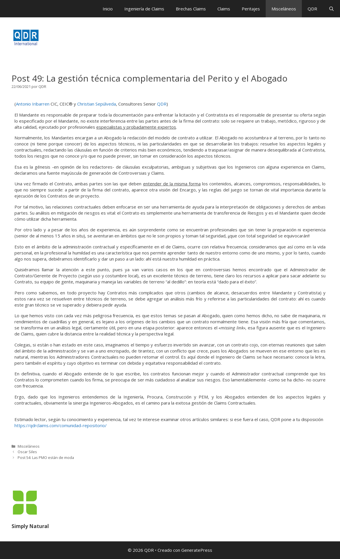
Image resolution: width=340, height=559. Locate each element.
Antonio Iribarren (32, 104)
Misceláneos (283, 9)
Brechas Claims (191, 9)
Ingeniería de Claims (144, 9)
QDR (312, 9)
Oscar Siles (27, 451)
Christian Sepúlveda (96, 104)
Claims (223, 9)
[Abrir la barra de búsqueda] (331, 8)
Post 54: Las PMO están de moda (46, 457)
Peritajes (251, 9)
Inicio (108, 9)
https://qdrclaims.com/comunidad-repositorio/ (60, 425)
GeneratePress (196, 550)
